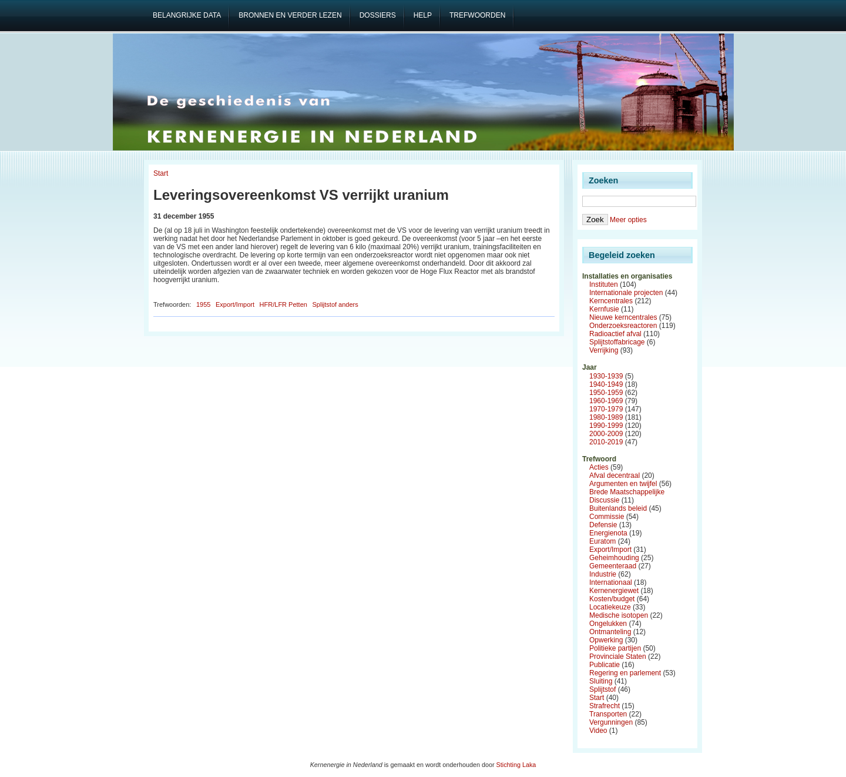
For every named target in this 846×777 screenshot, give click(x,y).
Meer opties (628, 220)
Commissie (606, 517)
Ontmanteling (610, 632)
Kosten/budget (611, 599)
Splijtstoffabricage (617, 342)
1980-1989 (606, 417)
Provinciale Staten (617, 656)
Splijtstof (602, 689)
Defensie (603, 525)
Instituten (603, 284)
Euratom (602, 541)
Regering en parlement (625, 673)
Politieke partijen (615, 648)
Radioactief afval (615, 334)
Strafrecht (604, 706)
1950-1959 (606, 392)
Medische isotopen (618, 615)
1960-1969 (606, 401)
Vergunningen (611, 722)
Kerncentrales (611, 301)
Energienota (608, 533)
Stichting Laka (516, 764)
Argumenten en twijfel (623, 484)
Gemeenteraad (612, 566)
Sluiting (600, 681)
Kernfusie (604, 309)
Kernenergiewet (614, 591)
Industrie (602, 574)
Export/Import (235, 304)
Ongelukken (608, 623)
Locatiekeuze (610, 607)
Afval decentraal (614, 475)
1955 (203, 304)
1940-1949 (606, 384)
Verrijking (603, 350)
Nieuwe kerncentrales (623, 317)
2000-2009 (606, 434)
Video (598, 730)
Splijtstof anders (335, 304)
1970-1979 (606, 409)
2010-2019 (606, 442)
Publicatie (604, 665)
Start (160, 173)
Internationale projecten (626, 293)
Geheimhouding (614, 558)
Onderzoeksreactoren (623, 325)
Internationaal (610, 582)
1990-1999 (606, 425)
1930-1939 (606, 376)
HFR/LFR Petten (283, 304)
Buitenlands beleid (618, 508)
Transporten (608, 714)
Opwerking (606, 640)
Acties (599, 467)
